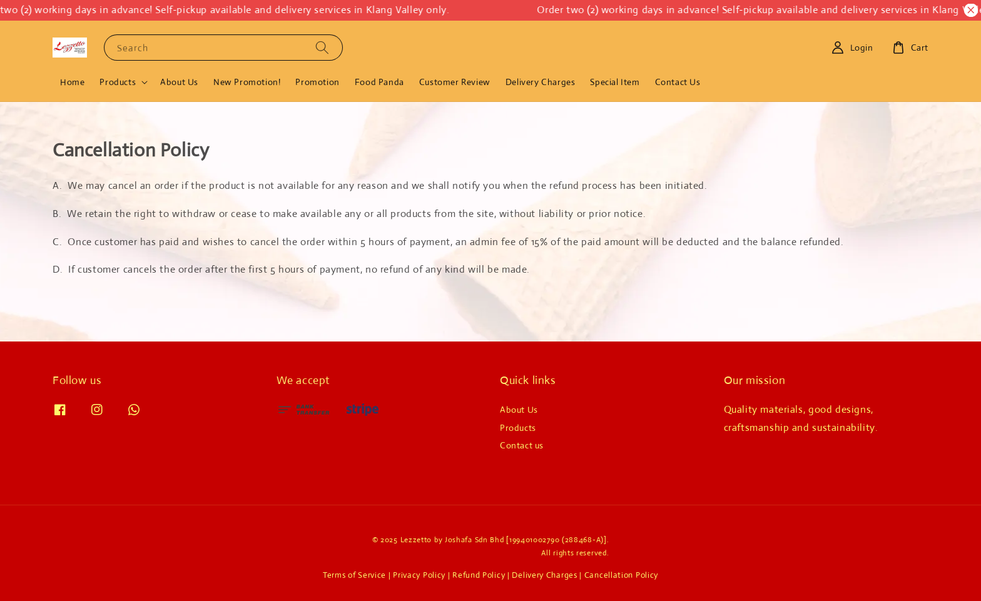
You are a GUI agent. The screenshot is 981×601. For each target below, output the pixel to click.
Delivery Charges (541, 82)
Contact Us (678, 82)
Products (117, 82)
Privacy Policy (419, 575)
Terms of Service (354, 575)
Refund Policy (478, 575)
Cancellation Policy (621, 575)
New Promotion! (246, 82)
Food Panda (379, 82)
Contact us (522, 445)
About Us (179, 82)
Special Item (614, 82)
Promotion (317, 82)
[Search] (322, 47)
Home (72, 82)
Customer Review (454, 82)
